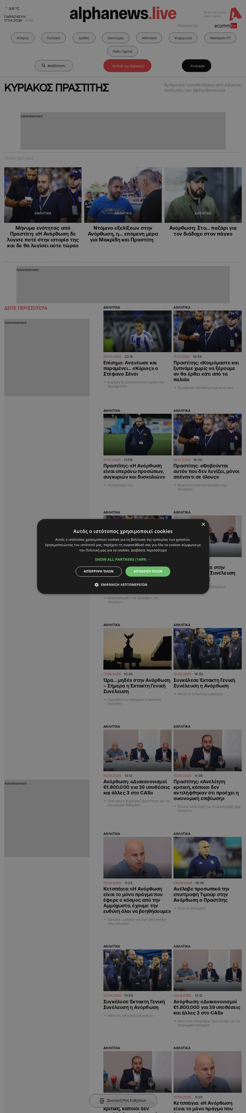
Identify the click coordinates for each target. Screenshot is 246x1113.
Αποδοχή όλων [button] (148, 571)
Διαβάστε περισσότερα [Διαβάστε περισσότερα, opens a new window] (149, 550)
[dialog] (123, 556)
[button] (123, 559)
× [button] (203, 525)
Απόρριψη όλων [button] (99, 571)
